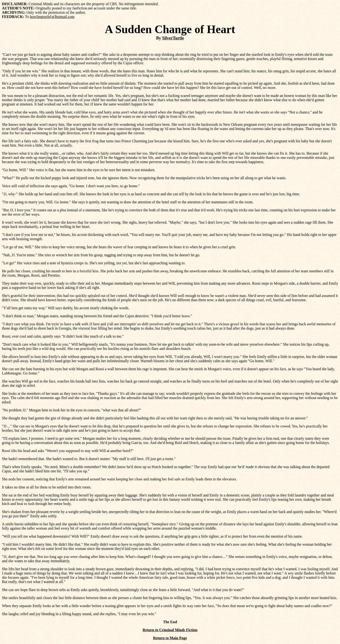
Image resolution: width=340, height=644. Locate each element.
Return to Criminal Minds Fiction (170, 630)
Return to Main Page (170, 638)
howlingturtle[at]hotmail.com (52, 17)
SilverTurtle (173, 38)
